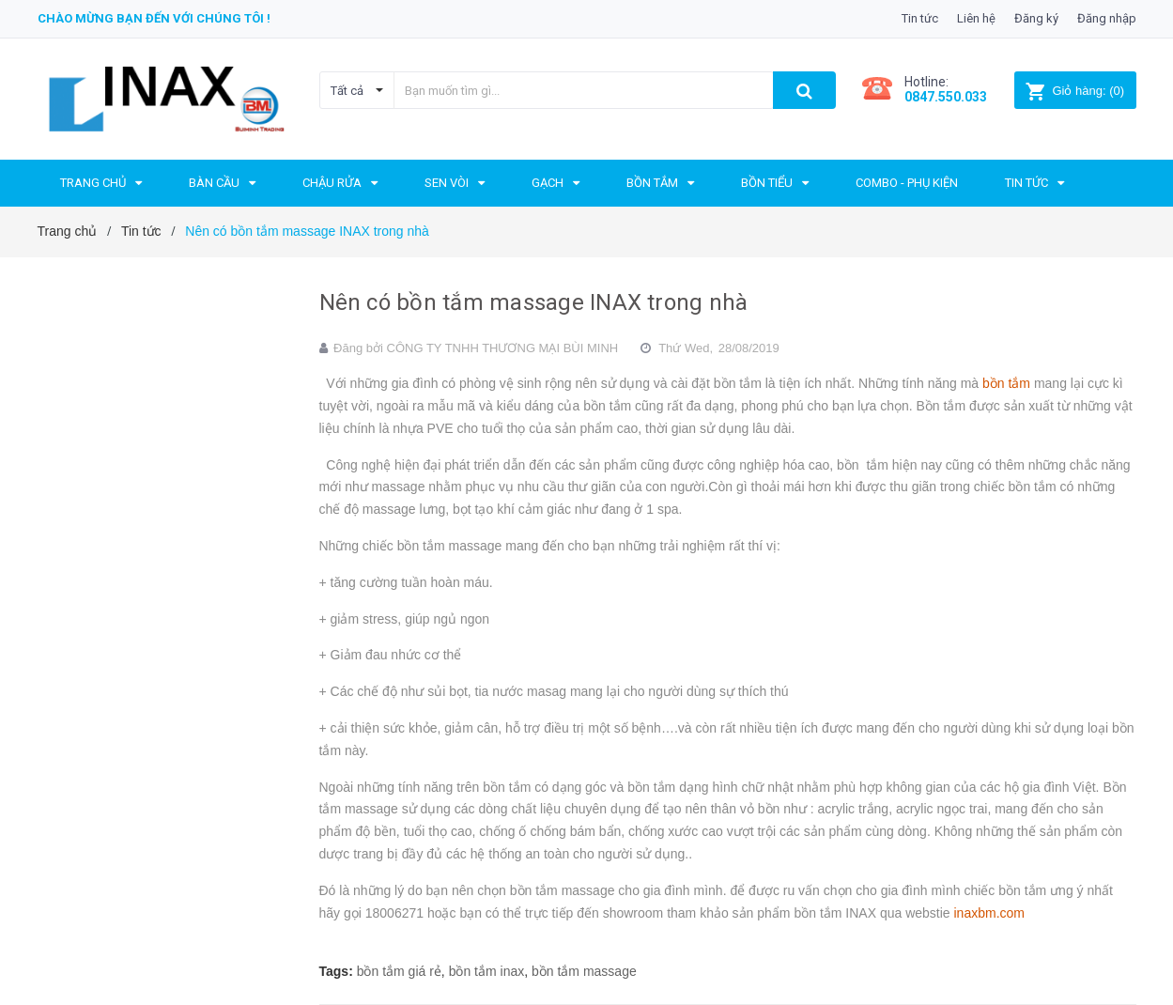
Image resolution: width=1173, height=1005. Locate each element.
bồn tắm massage (584, 971)
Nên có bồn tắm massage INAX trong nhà (534, 302)
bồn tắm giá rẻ (399, 971)
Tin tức (920, 18)
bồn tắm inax (487, 971)
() (1075, 91)
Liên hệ (976, 18)
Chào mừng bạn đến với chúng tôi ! (154, 18)
